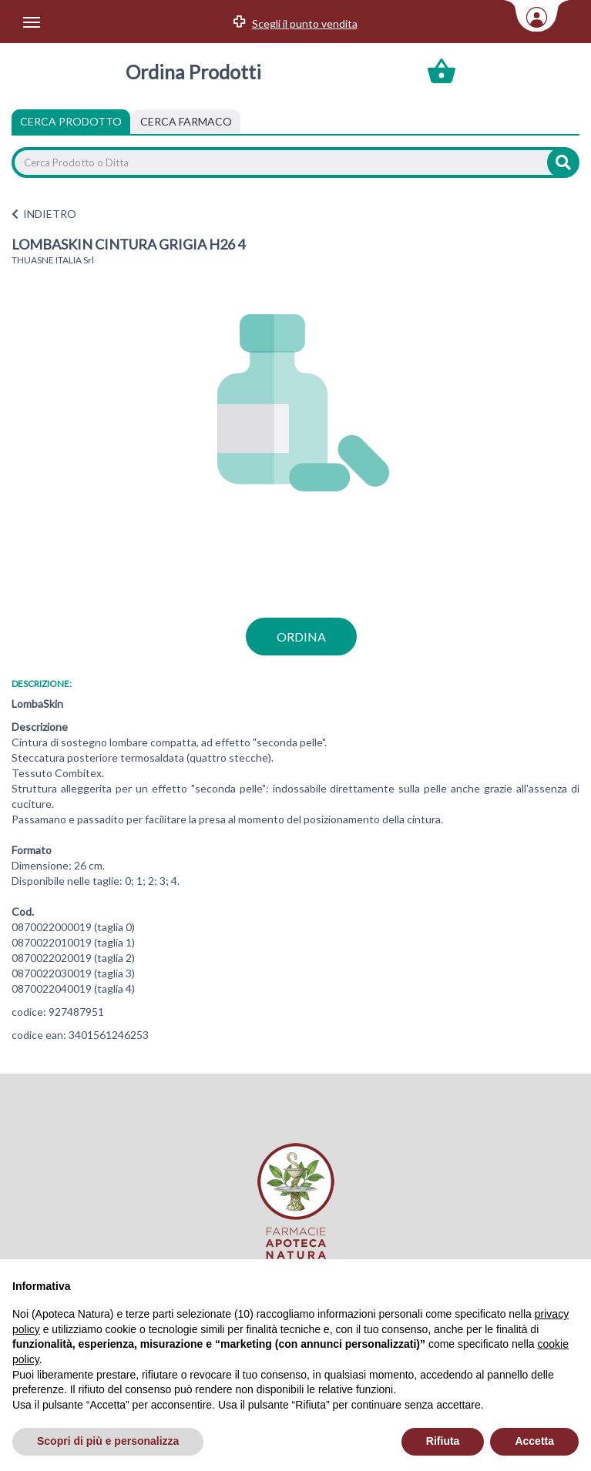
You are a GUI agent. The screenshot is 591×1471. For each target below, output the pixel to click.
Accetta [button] (534, 1441)
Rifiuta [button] (443, 1441)
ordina (301, 636)
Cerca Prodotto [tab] (71, 121)
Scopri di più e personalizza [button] (108, 1441)
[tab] (186, 121)
